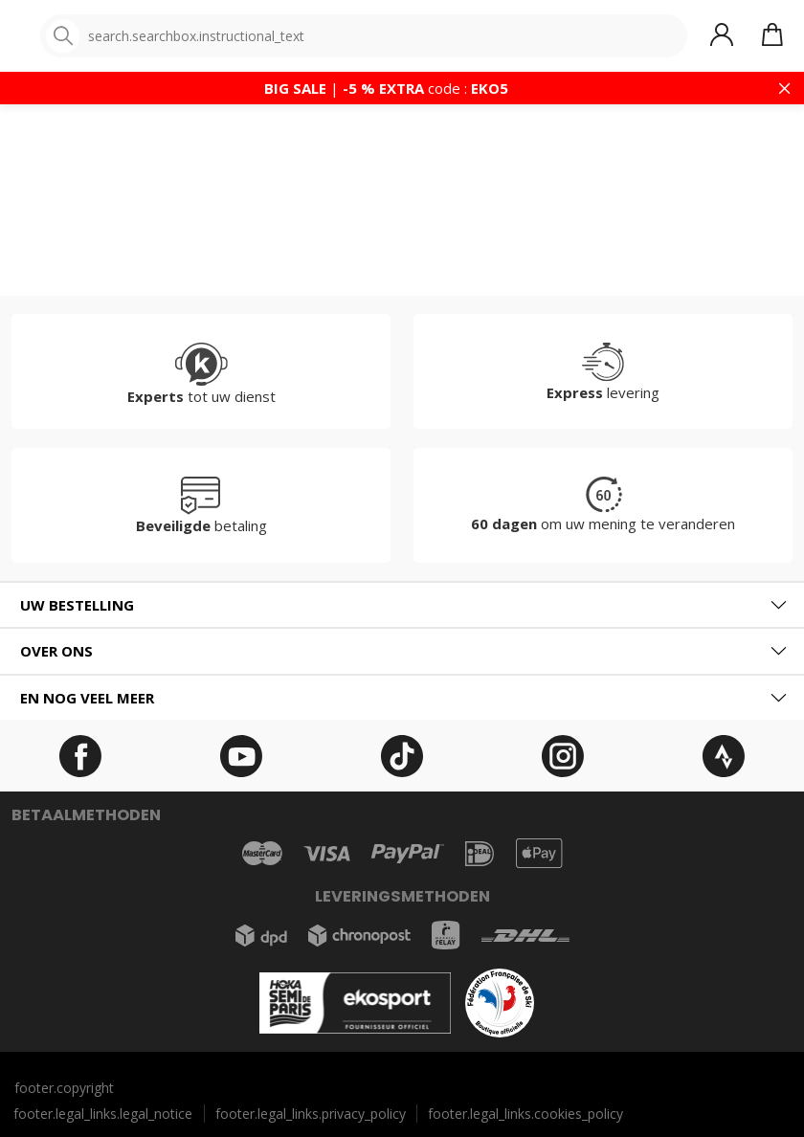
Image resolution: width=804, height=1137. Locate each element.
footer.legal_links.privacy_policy (310, 1113)
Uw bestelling (77, 604)
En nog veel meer (87, 697)
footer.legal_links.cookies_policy (525, 1113)
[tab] (402, 605)
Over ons (56, 650)
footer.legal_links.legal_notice (102, 1113)
